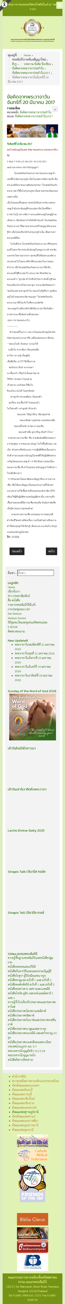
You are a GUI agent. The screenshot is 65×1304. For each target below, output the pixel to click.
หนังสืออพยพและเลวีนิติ (22, 966)
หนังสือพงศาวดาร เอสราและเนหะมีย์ (29, 989)
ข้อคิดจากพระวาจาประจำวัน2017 (34, 116)
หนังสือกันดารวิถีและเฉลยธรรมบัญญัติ (29, 971)
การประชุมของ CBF (19, 609)
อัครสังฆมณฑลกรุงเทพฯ (25, 1085)
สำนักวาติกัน (19, 1076)
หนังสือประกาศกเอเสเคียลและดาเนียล (29, 1042)
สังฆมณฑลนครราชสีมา (25, 1121)
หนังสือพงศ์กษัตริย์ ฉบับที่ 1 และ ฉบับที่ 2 (31, 984)
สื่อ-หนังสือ (14, 600)
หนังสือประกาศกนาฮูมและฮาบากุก (27, 1029)
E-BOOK (13, 627)
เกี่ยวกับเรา (14, 591)
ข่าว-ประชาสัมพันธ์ (19, 596)
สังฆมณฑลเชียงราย (23, 1103)
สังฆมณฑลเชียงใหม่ (23, 1098)
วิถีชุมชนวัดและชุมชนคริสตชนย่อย (27, 622)
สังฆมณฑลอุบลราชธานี (25, 1125)
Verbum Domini (17, 618)
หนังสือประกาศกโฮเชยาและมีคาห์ (27, 1011)
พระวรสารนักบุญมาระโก (22, 1055)
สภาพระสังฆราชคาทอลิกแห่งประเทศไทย (35, 1081)
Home (11, 587)
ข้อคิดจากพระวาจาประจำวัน (35, 112)
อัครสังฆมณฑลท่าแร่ (23, 1116)
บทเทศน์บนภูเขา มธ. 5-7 (22, 1046)
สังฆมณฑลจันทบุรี (22, 1090)
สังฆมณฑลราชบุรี (22, 1094)
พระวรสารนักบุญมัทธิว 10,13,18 (26, 1051)
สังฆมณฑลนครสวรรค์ (24, 1107)
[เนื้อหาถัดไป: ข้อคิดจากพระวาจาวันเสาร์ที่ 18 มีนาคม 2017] (51, 551)
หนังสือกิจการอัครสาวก (20, 1059)
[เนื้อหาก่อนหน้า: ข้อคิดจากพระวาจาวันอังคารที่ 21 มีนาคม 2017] (17, 551)
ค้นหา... (12, 573)
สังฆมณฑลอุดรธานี (23, 1130)
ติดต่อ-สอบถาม (16, 631)
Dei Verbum (15, 613)
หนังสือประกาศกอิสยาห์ (21, 1015)
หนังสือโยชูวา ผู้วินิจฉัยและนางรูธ (27, 975)
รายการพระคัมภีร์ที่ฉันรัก (22, 605)
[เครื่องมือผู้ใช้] (55, 109)
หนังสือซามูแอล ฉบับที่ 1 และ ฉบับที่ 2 (29, 980)
